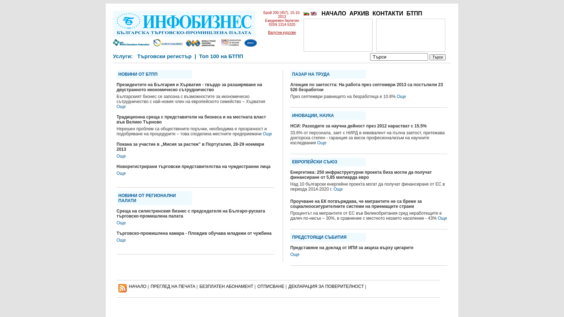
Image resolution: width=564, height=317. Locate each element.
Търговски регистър (164, 56)
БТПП (414, 13)
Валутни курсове (282, 32)
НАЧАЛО (334, 13)
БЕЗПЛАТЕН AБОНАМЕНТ (227, 286)
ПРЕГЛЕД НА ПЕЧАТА (173, 286)
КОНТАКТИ (387, 13)
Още (121, 106)
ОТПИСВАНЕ (271, 286)
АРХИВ (359, 13)
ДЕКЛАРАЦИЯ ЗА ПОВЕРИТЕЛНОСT (326, 286)
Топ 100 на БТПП (221, 56)
